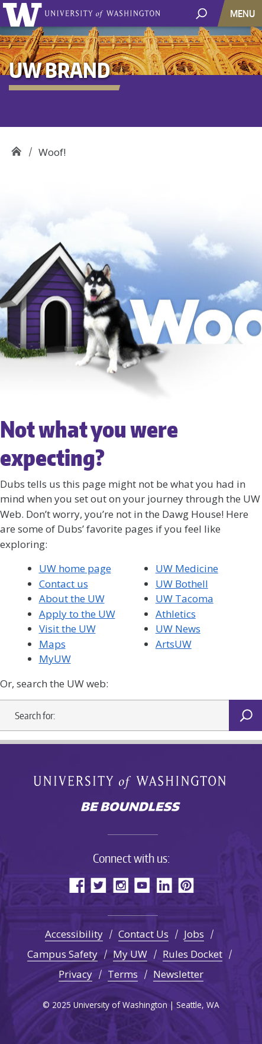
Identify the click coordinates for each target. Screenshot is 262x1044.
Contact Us (143, 934)
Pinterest (186, 885)
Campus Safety (62, 954)
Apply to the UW (77, 614)
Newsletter (178, 974)
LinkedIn (164, 885)
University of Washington (24, 13)
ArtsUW (174, 644)
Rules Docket (192, 954)
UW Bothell (182, 583)
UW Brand (16, 148)
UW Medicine (187, 568)
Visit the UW (67, 628)
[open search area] (201, 12)
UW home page (75, 568)
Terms (123, 974)
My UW (130, 954)
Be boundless (131, 808)
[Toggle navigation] (243, 13)
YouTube (142, 885)
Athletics (176, 614)
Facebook (77, 885)
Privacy (75, 974)
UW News (178, 628)
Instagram (120, 885)
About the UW (72, 598)
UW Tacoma (185, 598)
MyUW (55, 658)
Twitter (98, 885)
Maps (52, 644)
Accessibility (74, 934)
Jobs (194, 934)
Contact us (63, 583)
